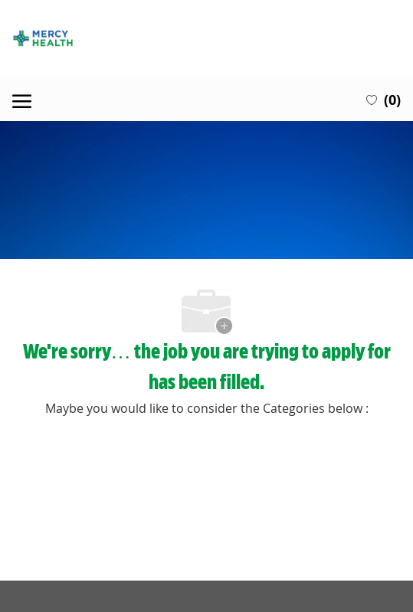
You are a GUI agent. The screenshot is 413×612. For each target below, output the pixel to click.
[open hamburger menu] (21, 99)
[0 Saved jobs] (383, 98)
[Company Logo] (206, 38)
